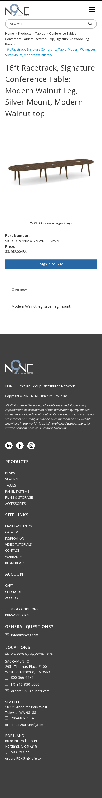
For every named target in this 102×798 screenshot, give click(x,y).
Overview (19, 289)
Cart (9, 585)
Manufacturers (18, 526)
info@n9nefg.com (24, 635)
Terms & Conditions (21, 609)
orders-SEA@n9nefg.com (24, 724)
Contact (12, 550)
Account (12, 597)
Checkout (13, 591)
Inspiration (14, 538)
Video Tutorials (18, 544)
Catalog (12, 532)
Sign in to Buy (51, 264)
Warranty (13, 556)
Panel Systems (17, 491)
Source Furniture (30, 10)
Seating (11, 479)
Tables (10, 485)
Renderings (15, 562)
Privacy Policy (17, 615)
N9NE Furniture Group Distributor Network (40, 386)
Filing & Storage (19, 497)
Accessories (15, 503)
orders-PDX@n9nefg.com (24, 758)
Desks (10, 473)
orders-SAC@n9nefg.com (30, 691)
